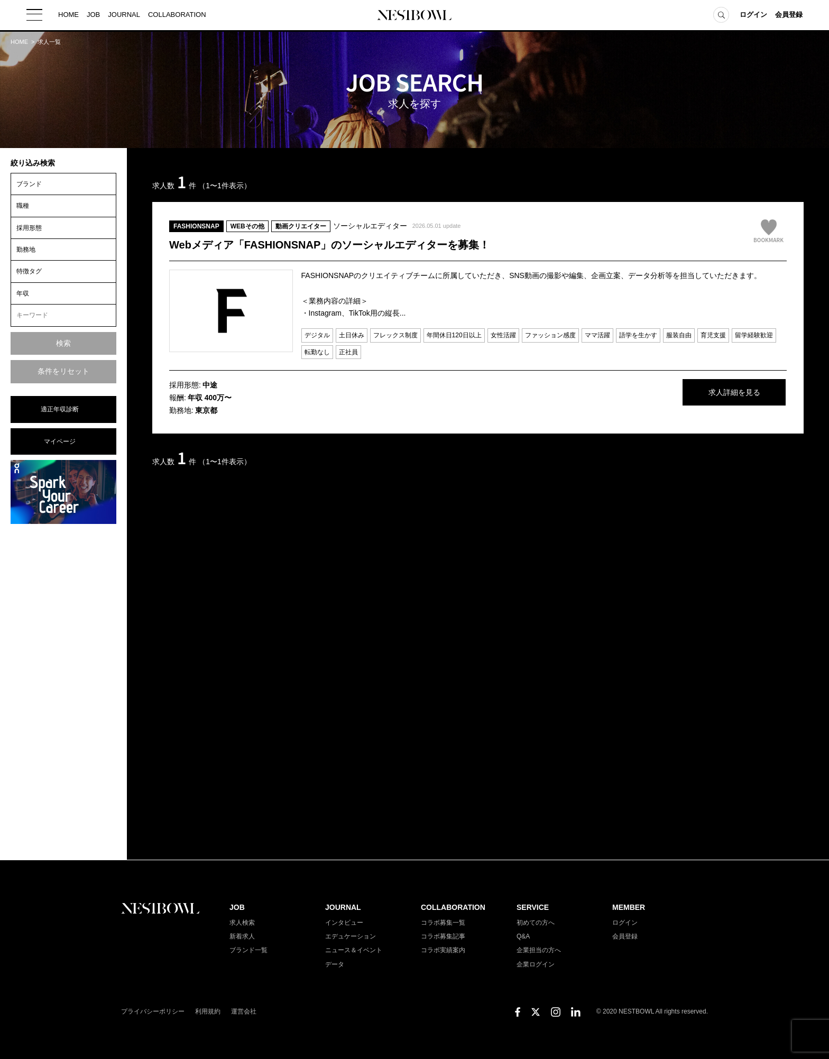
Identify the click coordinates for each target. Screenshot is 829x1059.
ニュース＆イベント (353, 950)
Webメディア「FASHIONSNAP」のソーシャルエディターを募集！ (329, 245)
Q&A (523, 936)
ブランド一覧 (248, 950)
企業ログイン (536, 964)
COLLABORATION (177, 16)
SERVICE (533, 907)
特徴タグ (29, 271)
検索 (63, 343)
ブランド (29, 184)
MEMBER (628, 907)
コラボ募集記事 (443, 936)
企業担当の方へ (539, 950)
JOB (93, 16)
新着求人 (242, 936)
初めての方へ (536, 922)
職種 (22, 205)
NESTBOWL (414, 16)
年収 (22, 293)
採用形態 (29, 228)
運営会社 (243, 1011)
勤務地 (25, 249)
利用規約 (207, 1011)
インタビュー (344, 922)
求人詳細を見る (707, 393)
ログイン (753, 16)
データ (334, 964)
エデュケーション (350, 936)
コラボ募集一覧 (443, 922)
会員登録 (789, 16)
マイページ (60, 441)
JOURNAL (124, 16)
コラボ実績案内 (443, 950)
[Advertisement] (63, 691)
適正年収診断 (60, 409)
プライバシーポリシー (153, 1011)
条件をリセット (63, 371)
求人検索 (242, 922)
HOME (68, 16)
